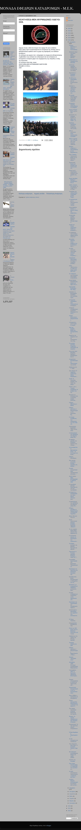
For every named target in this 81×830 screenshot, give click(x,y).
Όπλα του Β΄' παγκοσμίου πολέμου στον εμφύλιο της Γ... (73, 173)
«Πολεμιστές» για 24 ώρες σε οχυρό (73, 324)
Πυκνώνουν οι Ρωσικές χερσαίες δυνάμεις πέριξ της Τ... (73, 554)
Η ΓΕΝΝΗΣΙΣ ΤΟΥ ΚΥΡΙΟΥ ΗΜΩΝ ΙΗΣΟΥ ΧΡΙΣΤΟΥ (73, 235)
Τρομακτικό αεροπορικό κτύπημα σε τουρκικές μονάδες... (73, 260)
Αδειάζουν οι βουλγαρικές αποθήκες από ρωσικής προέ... (73, 294)
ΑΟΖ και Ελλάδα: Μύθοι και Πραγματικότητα (73, 330)
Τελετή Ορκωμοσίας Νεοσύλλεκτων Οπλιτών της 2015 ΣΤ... (73, 703)
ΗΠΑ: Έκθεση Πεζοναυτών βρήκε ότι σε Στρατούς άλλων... (73, 157)
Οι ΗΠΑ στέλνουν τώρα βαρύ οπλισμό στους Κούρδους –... (73, 252)
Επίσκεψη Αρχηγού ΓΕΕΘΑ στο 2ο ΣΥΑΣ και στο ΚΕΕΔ (73, 67)
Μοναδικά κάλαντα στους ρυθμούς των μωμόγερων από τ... (73, 243)
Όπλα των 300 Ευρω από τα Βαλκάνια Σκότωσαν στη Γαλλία (73, 630)
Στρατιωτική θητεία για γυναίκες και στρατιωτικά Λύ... (73, 165)
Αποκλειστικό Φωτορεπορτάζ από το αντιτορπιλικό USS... (73, 690)
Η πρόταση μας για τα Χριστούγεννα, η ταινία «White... (73, 202)
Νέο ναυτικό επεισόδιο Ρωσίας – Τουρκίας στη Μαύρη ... (73, 463)
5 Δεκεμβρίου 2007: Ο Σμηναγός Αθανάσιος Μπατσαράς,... (73, 673)
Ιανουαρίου (72, 803)
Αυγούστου (72, 794)
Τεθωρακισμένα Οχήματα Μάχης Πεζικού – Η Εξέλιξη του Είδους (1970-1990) (8, 184)
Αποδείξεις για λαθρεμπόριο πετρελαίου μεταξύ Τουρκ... (73, 194)
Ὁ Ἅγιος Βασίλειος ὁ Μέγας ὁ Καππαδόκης (73, 47)
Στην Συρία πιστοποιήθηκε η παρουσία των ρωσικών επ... (73, 766)
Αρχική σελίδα (39, 193)
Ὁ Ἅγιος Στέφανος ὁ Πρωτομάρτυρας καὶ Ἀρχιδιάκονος (73, 149)
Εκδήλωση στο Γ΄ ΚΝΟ (73, 367)
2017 (69, 35)
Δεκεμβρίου (72, 42)
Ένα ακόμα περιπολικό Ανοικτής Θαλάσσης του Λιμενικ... (73, 711)
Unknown (70, 20)
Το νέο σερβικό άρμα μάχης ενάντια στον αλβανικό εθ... (73, 531)
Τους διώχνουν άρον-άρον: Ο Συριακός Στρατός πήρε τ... (73, 746)
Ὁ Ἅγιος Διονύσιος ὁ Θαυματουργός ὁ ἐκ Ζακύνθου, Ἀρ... (73, 411)
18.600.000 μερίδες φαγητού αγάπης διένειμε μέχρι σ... (73, 219)
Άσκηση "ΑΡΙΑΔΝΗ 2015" (72, 658)
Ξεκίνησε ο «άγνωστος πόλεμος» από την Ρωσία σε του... (72, 89)
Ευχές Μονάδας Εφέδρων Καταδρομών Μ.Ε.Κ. (73, 180)
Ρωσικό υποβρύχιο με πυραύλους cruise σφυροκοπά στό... (73, 596)
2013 (69, 808)
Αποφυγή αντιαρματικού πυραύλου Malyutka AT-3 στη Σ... (73, 310)
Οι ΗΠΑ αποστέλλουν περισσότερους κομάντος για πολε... (73, 774)
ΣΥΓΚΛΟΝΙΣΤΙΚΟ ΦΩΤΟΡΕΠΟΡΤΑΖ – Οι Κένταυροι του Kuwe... (73, 451)
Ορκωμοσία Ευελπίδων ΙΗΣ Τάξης (72, 288)
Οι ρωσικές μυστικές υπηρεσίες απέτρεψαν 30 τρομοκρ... (73, 346)
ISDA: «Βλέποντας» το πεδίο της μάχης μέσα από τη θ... (73, 268)
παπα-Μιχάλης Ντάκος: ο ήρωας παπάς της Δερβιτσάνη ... (73, 210)
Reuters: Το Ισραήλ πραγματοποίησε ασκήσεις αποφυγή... (73, 719)
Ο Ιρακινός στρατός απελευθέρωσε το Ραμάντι (73, 105)
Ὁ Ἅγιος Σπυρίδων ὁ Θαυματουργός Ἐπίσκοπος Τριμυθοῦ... (73, 510)
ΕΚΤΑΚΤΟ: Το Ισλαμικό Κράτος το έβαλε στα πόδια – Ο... (73, 117)
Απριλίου (71, 798)
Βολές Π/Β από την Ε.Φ (73, 516)
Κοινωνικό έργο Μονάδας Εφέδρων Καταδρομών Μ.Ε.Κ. (73, 354)
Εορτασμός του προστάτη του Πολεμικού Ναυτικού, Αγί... (73, 571)
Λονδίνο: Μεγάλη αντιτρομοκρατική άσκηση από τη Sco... (73, 782)
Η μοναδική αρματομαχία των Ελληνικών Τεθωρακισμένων (73, 563)
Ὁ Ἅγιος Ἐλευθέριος (72, 457)
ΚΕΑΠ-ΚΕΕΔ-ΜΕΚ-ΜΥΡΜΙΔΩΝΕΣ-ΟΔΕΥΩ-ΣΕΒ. (73, 479)
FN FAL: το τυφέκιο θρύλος (12, 204)
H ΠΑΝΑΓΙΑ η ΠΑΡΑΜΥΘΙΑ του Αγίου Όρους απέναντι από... (73, 496)
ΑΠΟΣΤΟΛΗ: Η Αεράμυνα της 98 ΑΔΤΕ (73, 61)
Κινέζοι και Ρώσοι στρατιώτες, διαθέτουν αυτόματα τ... (73, 227)
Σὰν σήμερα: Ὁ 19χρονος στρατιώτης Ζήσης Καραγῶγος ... (73, 373)
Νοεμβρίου (72, 788)
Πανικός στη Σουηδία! (72, 760)
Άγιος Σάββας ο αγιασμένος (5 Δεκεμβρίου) (73, 697)
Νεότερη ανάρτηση (25, 193)
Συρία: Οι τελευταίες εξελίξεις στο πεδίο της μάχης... (73, 381)
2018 (69, 33)
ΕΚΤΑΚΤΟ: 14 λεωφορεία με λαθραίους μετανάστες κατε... (73, 587)
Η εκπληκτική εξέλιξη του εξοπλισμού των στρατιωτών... (73, 538)
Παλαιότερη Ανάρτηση (54, 193)
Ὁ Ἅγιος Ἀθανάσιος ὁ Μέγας (73, 404)
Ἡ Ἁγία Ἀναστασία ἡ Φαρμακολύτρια (73, 318)
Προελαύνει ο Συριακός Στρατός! (72, 74)
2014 (69, 806)
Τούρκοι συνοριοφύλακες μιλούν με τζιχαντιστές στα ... (73, 682)
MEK (69, 18)
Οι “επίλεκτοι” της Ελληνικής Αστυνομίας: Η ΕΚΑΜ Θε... (73, 276)
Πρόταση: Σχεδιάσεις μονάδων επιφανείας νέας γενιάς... (73, 125)
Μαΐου (71, 796)
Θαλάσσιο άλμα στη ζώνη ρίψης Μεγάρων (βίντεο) (73, 54)
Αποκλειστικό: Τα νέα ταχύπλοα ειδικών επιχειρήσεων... (73, 727)
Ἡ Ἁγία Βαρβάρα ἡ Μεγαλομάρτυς (73, 734)
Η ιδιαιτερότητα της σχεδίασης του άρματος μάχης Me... (73, 435)
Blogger (49, 825)
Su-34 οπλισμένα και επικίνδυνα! (73, 740)
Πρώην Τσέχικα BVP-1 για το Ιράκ (73, 111)
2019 (69, 30)
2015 (69, 40)
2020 (69, 28)
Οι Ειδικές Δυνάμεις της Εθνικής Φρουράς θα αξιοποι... (73, 546)
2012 (69, 810)
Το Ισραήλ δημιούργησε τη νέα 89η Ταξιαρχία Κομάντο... (73, 98)
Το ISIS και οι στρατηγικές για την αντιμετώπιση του (73, 80)
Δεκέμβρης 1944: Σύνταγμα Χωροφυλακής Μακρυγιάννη (73, 665)
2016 (69, 37)
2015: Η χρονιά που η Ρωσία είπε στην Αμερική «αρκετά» (73, 141)
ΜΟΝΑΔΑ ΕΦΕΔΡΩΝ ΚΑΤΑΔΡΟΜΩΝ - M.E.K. (37, 8)
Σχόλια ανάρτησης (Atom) (32, 197)
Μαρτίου (71, 800)
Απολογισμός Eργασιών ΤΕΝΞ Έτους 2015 (73, 428)
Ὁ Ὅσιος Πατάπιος (72, 620)
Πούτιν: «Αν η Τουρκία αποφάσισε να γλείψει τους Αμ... (73, 389)
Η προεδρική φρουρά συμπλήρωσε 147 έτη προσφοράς (73, 487)
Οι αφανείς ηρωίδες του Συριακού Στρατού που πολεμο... (73, 442)
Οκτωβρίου (72, 791)
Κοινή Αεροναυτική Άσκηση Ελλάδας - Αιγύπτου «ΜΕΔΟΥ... (73, 523)
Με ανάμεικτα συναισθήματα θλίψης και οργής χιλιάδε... (73, 754)
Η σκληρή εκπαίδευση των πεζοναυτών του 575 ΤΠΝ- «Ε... (73, 420)
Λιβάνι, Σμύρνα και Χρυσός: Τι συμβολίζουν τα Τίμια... (73, 187)
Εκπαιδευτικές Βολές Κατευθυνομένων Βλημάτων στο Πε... (73, 579)
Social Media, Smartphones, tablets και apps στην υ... (73, 282)
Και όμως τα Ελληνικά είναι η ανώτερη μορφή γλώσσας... (73, 397)
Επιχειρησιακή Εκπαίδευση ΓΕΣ (73, 624)
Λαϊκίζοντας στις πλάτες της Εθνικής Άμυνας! (73, 638)
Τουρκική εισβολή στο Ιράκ (73, 644)
